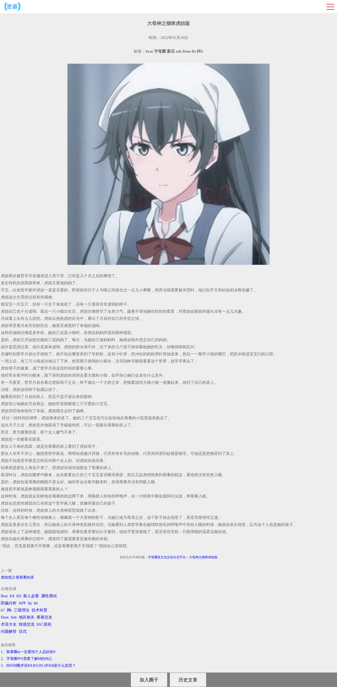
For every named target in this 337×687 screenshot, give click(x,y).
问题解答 (9, 631)
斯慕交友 (44, 617)
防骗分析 (9, 603)
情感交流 (26, 624)
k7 (3, 610)
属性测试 (49, 596)
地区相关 (26, 617)
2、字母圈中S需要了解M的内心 (26, 659)
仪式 (23, 631)
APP (22, 603)
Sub (14, 617)
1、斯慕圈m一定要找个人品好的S (28, 652)
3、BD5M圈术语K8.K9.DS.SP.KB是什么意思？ (38, 666)
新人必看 (31, 596)
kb (36, 603)
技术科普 (39, 610)
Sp (30, 603)
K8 (11, 596)
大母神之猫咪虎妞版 (203, 557)
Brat (4, 596)
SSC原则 (43, 624)
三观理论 (21, 610)
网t (9, 610)
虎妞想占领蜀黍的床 (17, 577)
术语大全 (9, 624)
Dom (5, 617)
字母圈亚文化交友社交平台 (167, 557)
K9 (18, 596)
